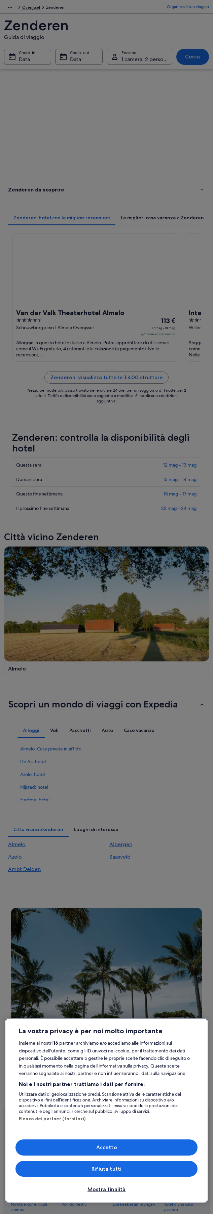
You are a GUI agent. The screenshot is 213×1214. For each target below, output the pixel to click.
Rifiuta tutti (106, 1169)
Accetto (106, 1147)
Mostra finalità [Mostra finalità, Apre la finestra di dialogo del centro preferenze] (106, 1189)
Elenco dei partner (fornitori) (52, 1118)
